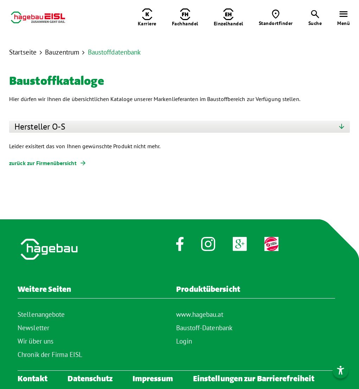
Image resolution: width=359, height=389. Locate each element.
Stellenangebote (41, 314)
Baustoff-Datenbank (204, 328)
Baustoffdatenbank (114, 52)
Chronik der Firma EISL (50, 354)
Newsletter (33, 328)
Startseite (23, 52)
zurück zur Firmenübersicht (43, 163)
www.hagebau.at (199, 314)
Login (184, 341)
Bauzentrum (62, 52)
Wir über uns (35, 341)
